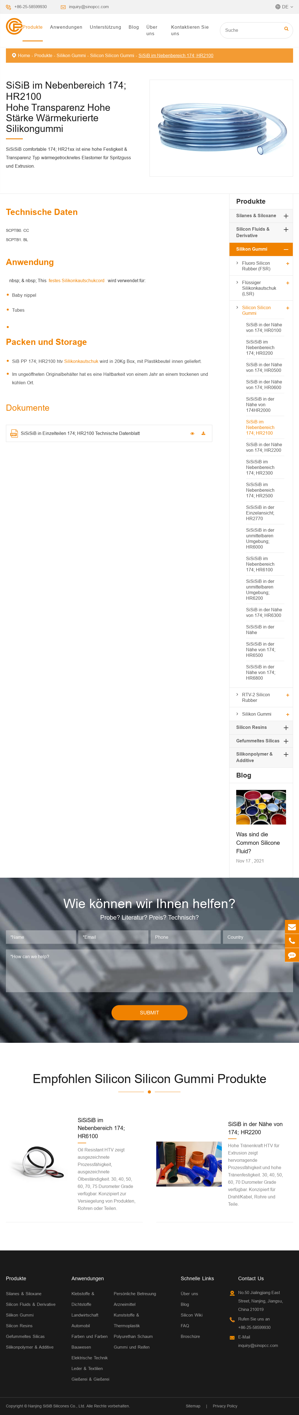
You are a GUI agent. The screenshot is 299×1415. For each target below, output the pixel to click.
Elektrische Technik (90, 1357)
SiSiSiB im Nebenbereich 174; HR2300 (260, 467)
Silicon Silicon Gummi (112, 55)
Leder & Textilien (87, 1368)
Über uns (151, 30)
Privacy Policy (225, 1406)
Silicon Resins (251, 727)
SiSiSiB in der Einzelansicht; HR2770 (260, 513)
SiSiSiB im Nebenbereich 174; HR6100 (260, 564)
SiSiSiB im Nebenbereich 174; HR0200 (260, 347)
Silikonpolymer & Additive (29, 1347)
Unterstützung (105, 27)
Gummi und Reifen (132, 1347)
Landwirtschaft (85, 1315)
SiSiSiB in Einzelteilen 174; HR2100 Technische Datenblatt (75, 433)
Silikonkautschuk (82, 361)
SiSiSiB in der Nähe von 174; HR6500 (260, 649)
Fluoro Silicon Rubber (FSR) (256, 265)
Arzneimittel (124, 1304)
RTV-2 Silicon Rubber (256, 697)
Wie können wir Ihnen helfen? (149, 903)
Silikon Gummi (71, 55)
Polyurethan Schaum (133, 1336)
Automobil (81, 1325)
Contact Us (251, 1278)
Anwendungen (66, 27)
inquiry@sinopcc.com (89, 6)
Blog (134, 27)
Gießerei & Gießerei (90, 1379)
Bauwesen (81, 1347)
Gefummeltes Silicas (258, 741)
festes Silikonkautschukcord (77, 280)
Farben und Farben (90, 1336)
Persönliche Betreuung (135, 1293)
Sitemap (193, 1406)
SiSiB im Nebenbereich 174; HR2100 (176, 55)
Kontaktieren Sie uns (190, 30)
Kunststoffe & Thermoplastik (127, 1320)
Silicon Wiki (191, 1315)
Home (24, 55)
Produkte (33, 27)
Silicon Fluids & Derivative (30, 1304)
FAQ (185, 1325)
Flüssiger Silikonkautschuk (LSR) (259, 288)
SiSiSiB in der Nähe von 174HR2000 (260, 404)
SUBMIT (149, 1013)
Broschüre (190, 1336)
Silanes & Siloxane (256, 215)
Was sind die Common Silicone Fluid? (258, 842)
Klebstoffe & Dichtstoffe (83, 1299)
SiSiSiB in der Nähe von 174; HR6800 (260, 672)
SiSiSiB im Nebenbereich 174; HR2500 (260, 490)
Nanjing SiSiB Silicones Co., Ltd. (56, 1406)
